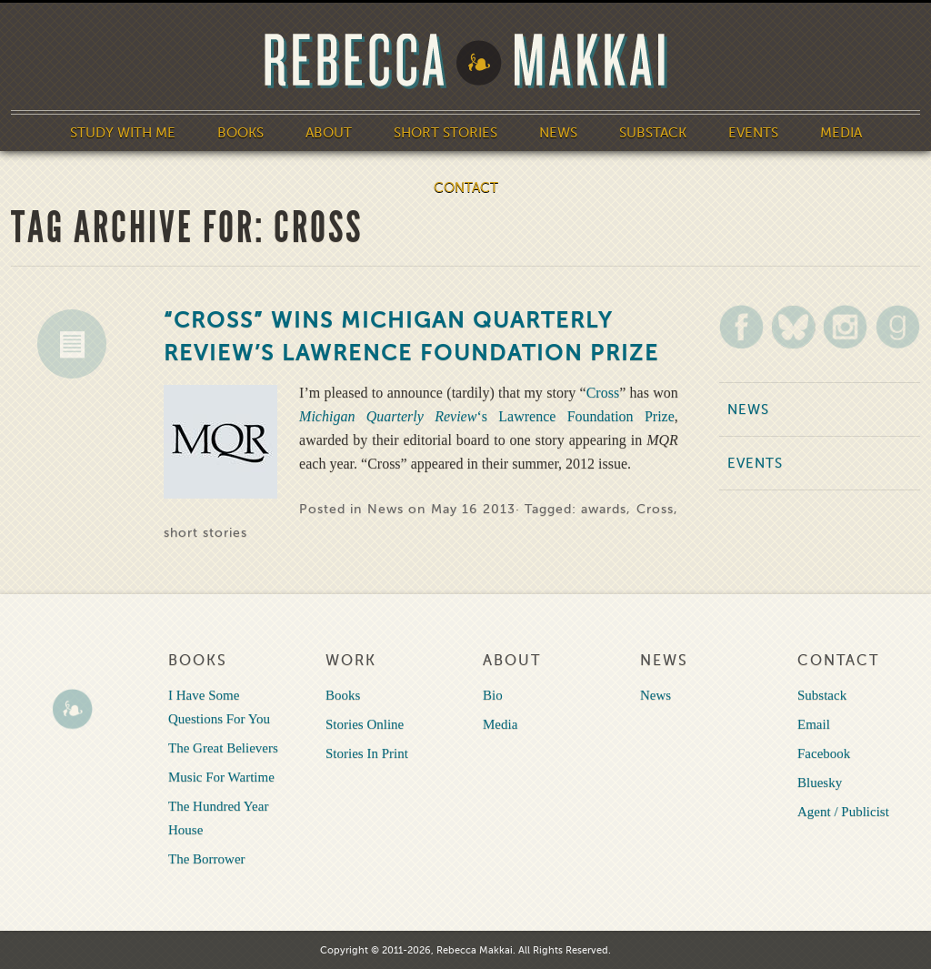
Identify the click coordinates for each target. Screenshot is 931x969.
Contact (466, 187)
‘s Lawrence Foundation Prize (487, 416)
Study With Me (122, 133)
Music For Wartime (221, 777)
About (328, 133)
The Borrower (206, 859)
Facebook (823, 753)
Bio (493, 695)
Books (240, 133)
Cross (602, 392)
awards (603, 509)
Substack (652, 133)
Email (813, 724)
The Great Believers (223, 748)
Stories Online (364, 724)
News (558, 133)
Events (753, 133)
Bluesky (819, 782)
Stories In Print (366, 753)
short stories (205, 533)
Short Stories (445, 133)
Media (841, 133)
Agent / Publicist (843, 811)
